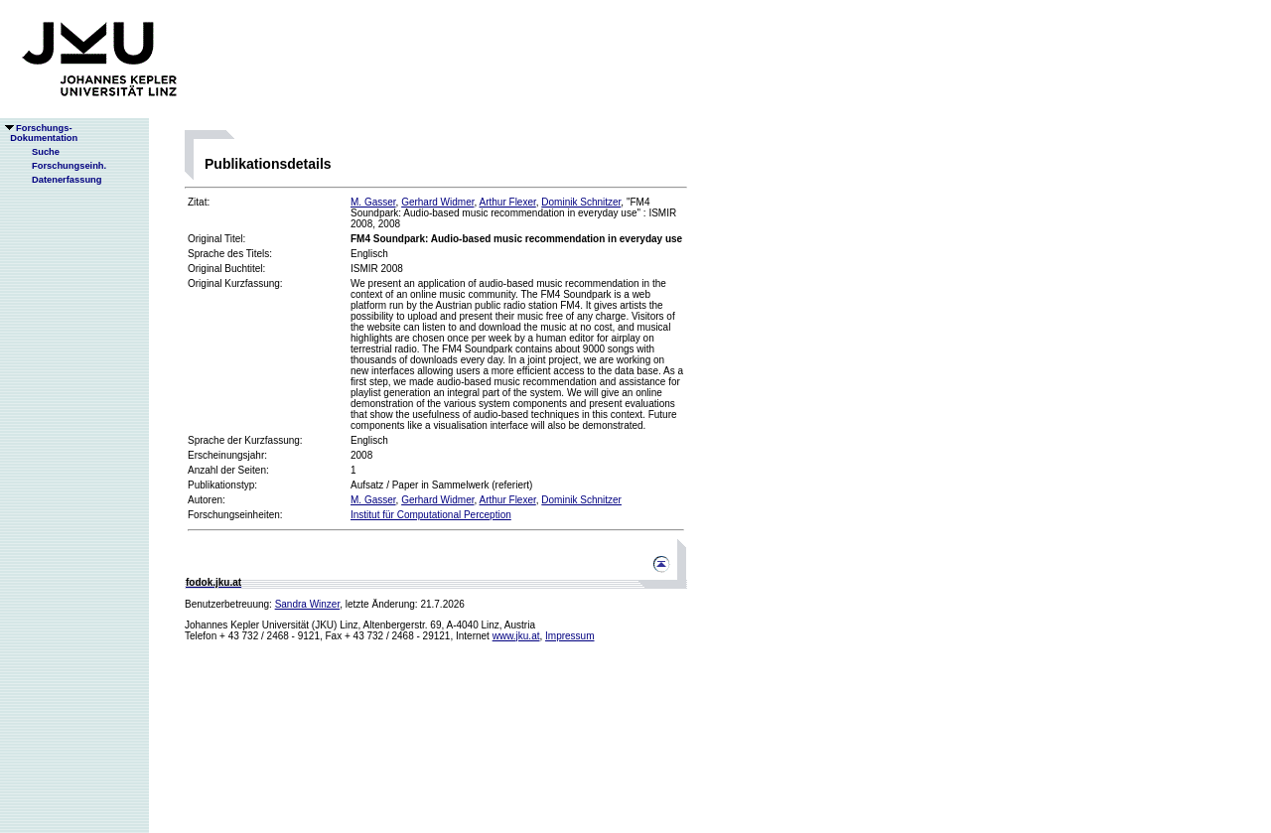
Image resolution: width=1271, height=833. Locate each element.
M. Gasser (373, 202)
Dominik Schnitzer (581, 202)
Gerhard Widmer (437, 202)
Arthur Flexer (508, 202)
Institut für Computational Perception (431, 514)
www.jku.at (516, 635)
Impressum (569, 635)
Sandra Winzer (308, 604)
